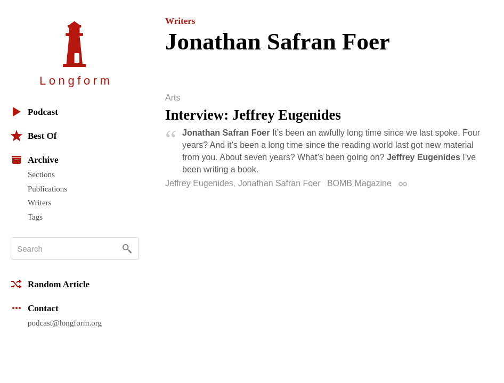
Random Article (50, 284)
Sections (41, 174)
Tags (35, 217)
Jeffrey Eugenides (199, 183)
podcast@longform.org (65, 323)
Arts (172, 98)
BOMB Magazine (359, 183)
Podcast (34, 112)
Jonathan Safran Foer (279, 183)
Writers (39, 202)
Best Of (33, 135)
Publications (47, 189)
